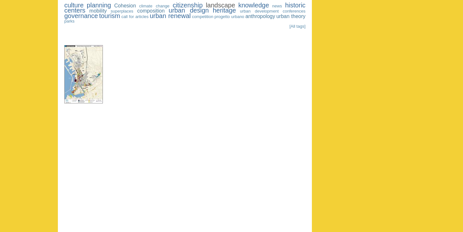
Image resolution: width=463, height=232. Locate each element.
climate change (154, 6)
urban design (188, 10)
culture (74, 5)
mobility (98, 11)
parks (69, 21)
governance (81, 15)
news (277, 6)
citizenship (188, 5)
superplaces (122, 11)
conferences (294, 11)
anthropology (260, 16)
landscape (220, 5)
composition (151, 11)
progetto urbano (229, 16)
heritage (224, 10)
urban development (259, 11)
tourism (109, 15)
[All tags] (297, 26)
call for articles (135, 16)
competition (202, 16)
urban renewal (170, 15)
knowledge (253, 5)
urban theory (290, 16)
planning (99, 5)
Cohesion (125, 5)
